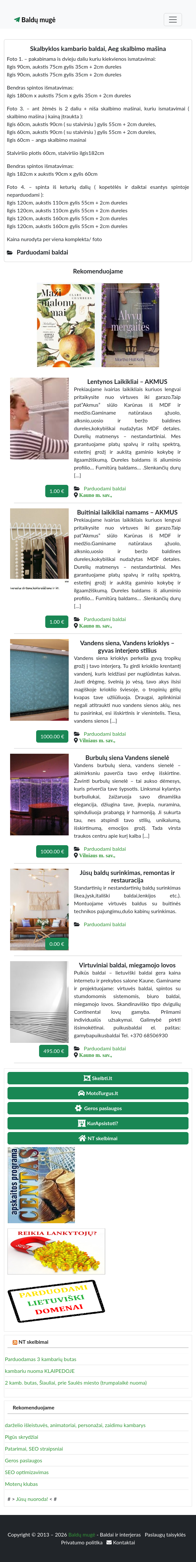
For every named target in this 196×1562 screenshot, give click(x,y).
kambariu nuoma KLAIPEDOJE (40, 1371)
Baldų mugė (35, 20)
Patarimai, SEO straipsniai (34, 1448)
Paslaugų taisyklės (165, 1534)
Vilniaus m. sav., (97, 740)
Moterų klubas (21, 1484)
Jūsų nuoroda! (32, 1499)
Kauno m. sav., (95, 495)
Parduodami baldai (105, 488)
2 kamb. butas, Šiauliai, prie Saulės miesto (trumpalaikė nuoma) (76, 1382)
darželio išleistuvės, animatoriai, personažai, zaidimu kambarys (75, 1425)
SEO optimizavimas (27, 1472)
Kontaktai (120, 1542)
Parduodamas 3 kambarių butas (41, 1359)
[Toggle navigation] (173, 19)
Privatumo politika (82, 1542)
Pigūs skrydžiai (21, 1437)
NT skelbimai (34, 1342)
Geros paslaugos (23, 1460)
